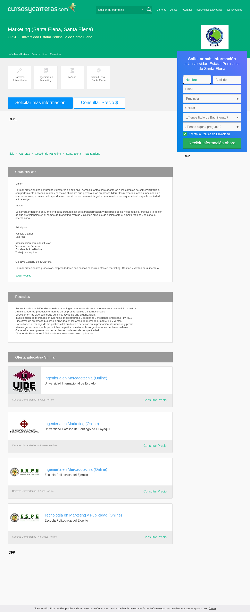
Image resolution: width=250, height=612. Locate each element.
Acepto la (209, 134)
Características (39, 54)
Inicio (11, 153)
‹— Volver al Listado (18, 54)
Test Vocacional (233, 10)
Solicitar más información (40, 102)
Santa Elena (73, 153)
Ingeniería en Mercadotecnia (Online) (76, 378)
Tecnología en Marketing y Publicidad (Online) (83, 515)
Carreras (161, 10)
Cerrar (212, 608)
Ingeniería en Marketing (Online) (72, 424)
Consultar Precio (155, 400)
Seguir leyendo (23, 275)
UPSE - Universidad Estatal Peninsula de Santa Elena (50, 37)
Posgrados (186, 10)
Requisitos (55, 54)
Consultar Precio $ (99, 102)
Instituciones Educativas (209, 10)
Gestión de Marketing (48, 153)
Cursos (173, 10)
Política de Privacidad (216, 134)
